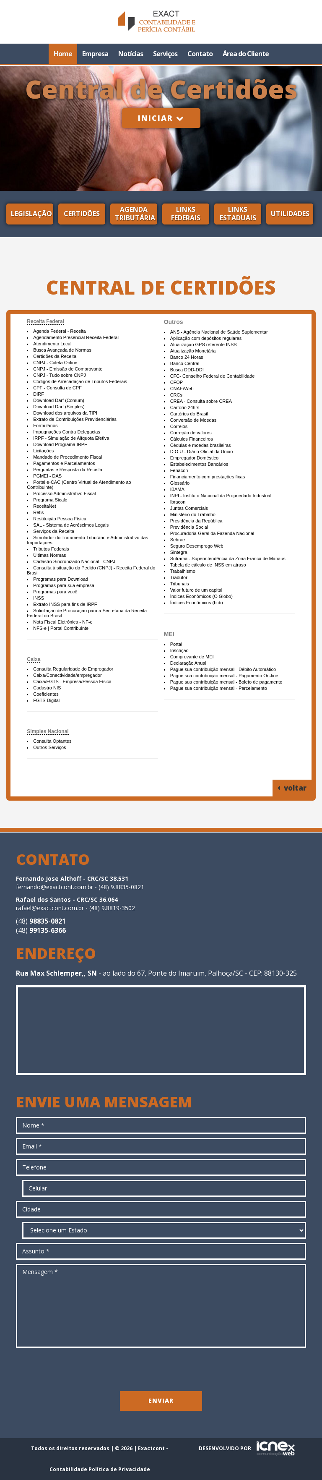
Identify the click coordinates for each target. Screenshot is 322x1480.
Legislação (31, 213)
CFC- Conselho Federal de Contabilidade (212, 375)
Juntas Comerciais (189, 508)
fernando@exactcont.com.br (54, 887)
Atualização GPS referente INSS (203, 344)
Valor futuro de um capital (196, 590)
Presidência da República (196, 520)
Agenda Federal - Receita (59, 331)
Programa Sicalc (50, 499)
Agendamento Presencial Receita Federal (76, 337)
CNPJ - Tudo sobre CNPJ (59, 375)
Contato (200, 53)
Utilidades (290, 213)
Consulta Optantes (52, 741)
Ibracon (178, 501)
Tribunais (179, 583)
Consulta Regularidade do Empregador (73, 668)
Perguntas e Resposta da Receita (67, 469)
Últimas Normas (49, 555)
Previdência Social (189, 527)
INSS (38, 597)
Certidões (82, 213)
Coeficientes (46, 694)
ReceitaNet (44, 506)
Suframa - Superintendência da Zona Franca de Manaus (228, 558)
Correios (179, 426)
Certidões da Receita (54, 356)
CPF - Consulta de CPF (57, 387)
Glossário (180, 483)
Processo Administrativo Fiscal (64, 493)
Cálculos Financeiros (191, 438)
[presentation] (161, 1368)
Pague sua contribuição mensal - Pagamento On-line (224, 675)
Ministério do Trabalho (193, 514)
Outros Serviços (49, 747)
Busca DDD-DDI (187, 369)
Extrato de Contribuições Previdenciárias (75, 419)
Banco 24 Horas (186, 357)
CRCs (176, 394)
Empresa (95, 53)
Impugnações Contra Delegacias (66, 431)
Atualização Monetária (193, 350)
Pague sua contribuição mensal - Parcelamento (218, 688)
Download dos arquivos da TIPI (65, 412)
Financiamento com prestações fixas (207, 476)
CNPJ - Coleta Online (55, 362)
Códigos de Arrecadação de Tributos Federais (80, 381)
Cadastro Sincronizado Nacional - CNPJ (74, 561)
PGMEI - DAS (47, 475)
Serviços (165, 53)
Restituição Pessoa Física (59, 518)
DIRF (38, 394)
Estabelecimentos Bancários (199, 464)
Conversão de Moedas (193, 420)
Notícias (130, 53)
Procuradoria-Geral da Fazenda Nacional (212, 533)
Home (63, 53)
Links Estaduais (238, 213)
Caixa (33, 659)
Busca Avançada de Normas (62, 349)
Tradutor (178, 577)
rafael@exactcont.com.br (50, 908)
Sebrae (177, 539)
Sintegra (178, 552)
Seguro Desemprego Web (196, 545)
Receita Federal (45, 321)
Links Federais (185, 213)
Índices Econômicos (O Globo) (201, 596)
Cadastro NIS (47, 687)
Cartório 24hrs (185, 407)
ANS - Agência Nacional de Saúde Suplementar (219, 331)
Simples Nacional (47, 731)
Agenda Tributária (135, 213)
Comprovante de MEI (192, 656)
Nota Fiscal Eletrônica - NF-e (62, 621)
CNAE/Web (182, 388)
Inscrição (179, 650)
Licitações (43, 450)
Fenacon (179, 470)
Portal (176, 644)
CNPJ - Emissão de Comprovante (67, 368)
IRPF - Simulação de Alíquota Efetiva (71, 438)
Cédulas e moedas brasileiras (200, 445)
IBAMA (177, 489)
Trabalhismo (182, 571)
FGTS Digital (46, 700)
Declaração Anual (188, 663)
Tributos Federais (51, 548)
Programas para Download (60, 579)
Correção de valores (191, 432)
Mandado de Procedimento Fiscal (67, 456)
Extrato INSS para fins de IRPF (65, 604)
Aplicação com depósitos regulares (206, 338)
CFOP (176, 382)
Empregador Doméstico (194, 457)
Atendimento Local (52, 343)
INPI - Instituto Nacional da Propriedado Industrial (221, 495)
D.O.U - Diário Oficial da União (201, 451)
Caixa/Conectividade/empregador (67, 675)
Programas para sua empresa (63, 585)
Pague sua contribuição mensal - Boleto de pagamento (226, 681)
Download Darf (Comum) (58, 400)
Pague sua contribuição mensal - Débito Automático (223, 669)
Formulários (45, 425)
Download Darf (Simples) (58, 406)
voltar (292, 788)
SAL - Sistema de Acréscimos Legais (71, 524)
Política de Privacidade (119, 1469)
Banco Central (185, 363)
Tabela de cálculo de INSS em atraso (208, 564)
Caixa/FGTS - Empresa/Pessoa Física (72, 681)
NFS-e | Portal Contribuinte (60, 628)
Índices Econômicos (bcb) (196, 602)
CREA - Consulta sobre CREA (201, 401)
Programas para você (55, 591)
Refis (38, 512)
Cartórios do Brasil (189, 413)
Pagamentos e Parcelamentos (64, 463)
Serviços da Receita (53, 531)
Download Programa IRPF (60, 444)
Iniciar (161, 118)
